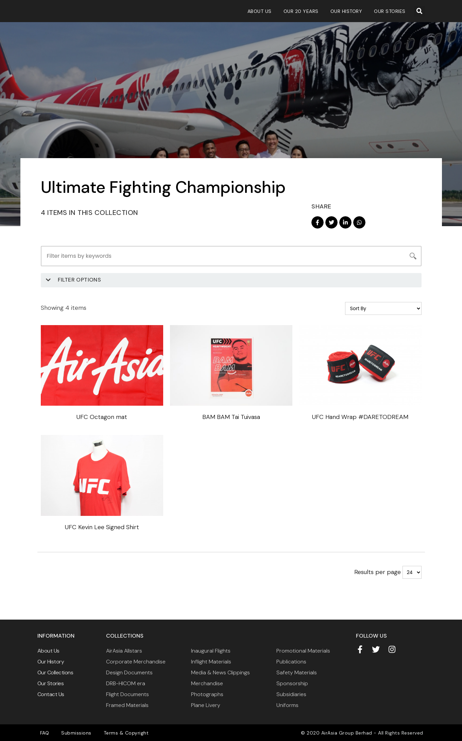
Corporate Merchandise (136, 661)
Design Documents (129, 672)
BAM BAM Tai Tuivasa (231, 416)
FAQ (43, 732)
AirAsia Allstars (124, 650)
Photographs (207, 693)
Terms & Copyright (121, 732)
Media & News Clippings (220, 672)
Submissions (73, 732)
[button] (419, 11)
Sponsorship (292, 683)
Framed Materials (127, 704)
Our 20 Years (301, 11)
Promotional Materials (303, 650)
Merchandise (207, 683)
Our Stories (390, 11)
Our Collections (55, 672)
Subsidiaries (291, 693)
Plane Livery (205, 704)
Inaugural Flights (210, 650)
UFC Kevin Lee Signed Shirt (102, 527)
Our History (346, 11)
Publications (291, 661)
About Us (259, 11)
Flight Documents (127, 693)
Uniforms (287, 704)
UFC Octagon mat (101, 416)
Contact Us (50, 693)
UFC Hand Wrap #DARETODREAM (360, 416)
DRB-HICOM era (125, 683)
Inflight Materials (211, 661)
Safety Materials (296, 672)
